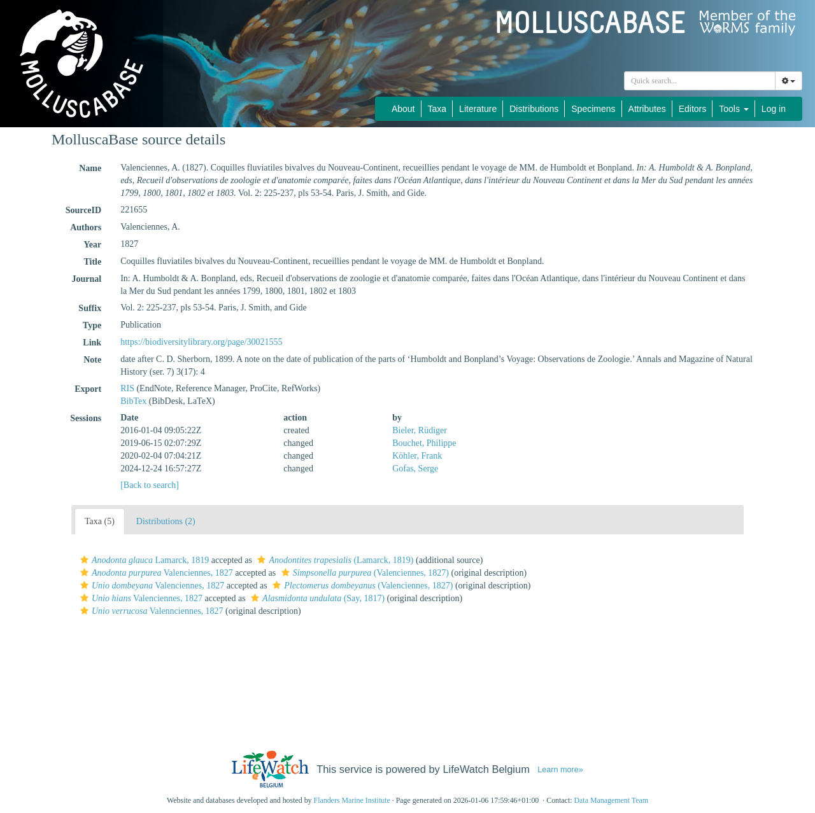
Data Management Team (611, 800)
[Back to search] (149, 485)
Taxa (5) (100, 521)
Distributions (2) (165, 521)
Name (90, 168)
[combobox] (700, 80)
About (403, 109)
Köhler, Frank (417, 456)
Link (92, 342)
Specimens (593, 109)
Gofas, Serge (415, 468)
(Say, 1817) (316, 598)
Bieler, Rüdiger (419, 430)
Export (87, 389)
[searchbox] (700, 81)
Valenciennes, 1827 (155, 573)
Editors (693, 109)
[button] (84, 559)
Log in (774, 109)
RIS (127, 388)
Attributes (647, 109)
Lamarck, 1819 (143, 560)
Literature (478, 109)
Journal (86, 279)
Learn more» (560, 769)
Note (92, 360)
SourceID (84, 210)
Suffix (89, 308)
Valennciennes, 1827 (150, 611)
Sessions (85, 418)
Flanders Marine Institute (352, 800)
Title (92, 262)
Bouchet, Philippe (424, 443)
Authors (85, 227)
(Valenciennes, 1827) (363, 573)
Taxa (437, 109)
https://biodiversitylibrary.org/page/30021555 (201, 342)
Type (92, 325)
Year (92, 244)
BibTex (133, 401)
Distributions (533, 109)
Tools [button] (734, 109)
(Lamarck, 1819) (333, 560)
